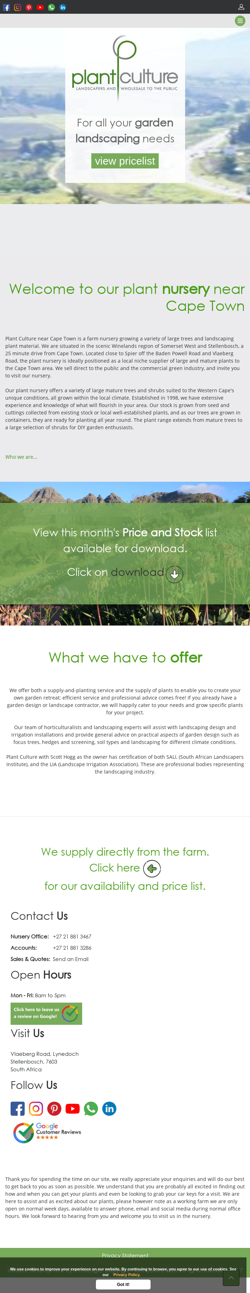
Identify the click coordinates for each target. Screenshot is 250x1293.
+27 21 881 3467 (72, 936)
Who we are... (21, 457)
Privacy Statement (125, 1255)
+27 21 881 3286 (72, 947)
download (137, 577)
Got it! (123, 1284)
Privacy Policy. (126, 1275)
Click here (114, 867)
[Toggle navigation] (240, 21)
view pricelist (125, 161)
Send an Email (71, 958)
